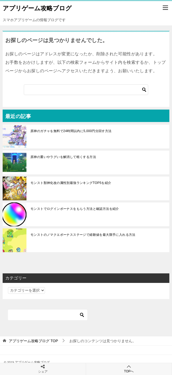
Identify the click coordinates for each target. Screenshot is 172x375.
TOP (33, 341)
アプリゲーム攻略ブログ (37, 7)
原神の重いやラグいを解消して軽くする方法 (63, 157)
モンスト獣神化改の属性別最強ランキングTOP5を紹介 (70, 183)
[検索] (86, 89)
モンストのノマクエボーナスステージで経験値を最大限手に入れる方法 (84, 235)
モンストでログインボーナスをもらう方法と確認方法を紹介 (74, 209)
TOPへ (128, 368)
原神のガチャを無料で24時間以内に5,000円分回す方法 (71, 131)
